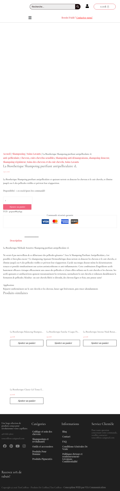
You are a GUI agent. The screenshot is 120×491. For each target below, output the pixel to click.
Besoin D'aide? (77, 17)
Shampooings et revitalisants (45, 440)
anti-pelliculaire (11, 157)
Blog (64, 431)
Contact (66, 436)
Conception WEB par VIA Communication (85, 487)
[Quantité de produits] (17, 200)
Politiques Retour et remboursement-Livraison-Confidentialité (72, 457)
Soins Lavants (34, 153)
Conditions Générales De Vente (75, 448)
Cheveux (25, 157)
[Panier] (104, 6)
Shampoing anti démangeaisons (72, 157)
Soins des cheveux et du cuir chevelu (45, 161)
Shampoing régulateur (14, 161)
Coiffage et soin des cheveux (45, 433)
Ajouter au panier (17, 206)
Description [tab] (16, 240)
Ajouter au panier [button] (26, 343)
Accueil (7, 153)
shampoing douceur (99, 157)
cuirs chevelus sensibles (42, 157)
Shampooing (18, 153)
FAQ (64, 441)
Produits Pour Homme (45, 453)
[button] (30, 18)
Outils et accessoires (44, 446)
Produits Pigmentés (42, 458)
